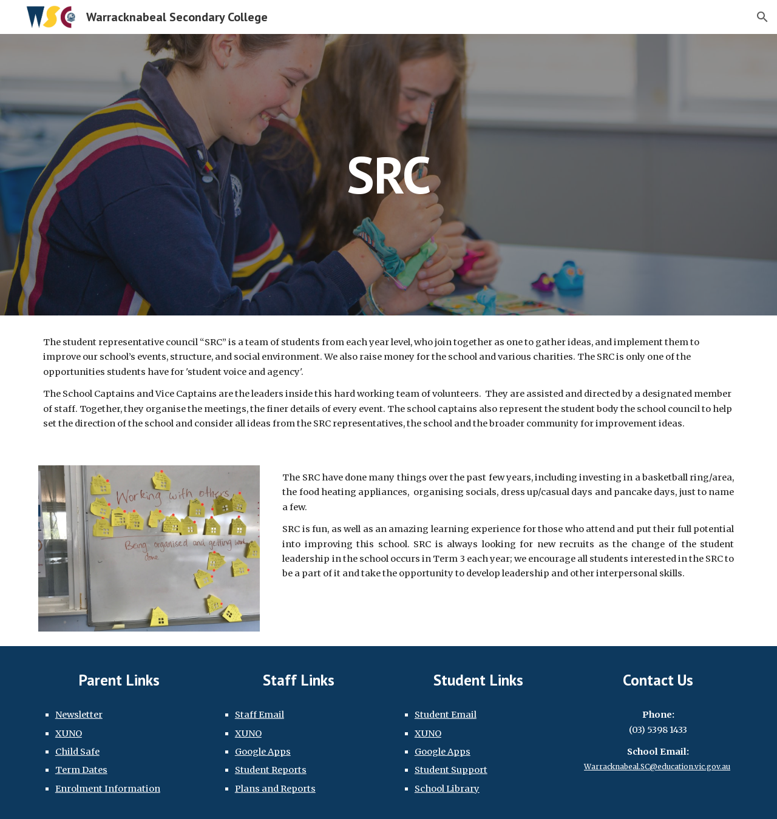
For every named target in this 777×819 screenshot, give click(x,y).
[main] (388, 174)
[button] (762, 17)
